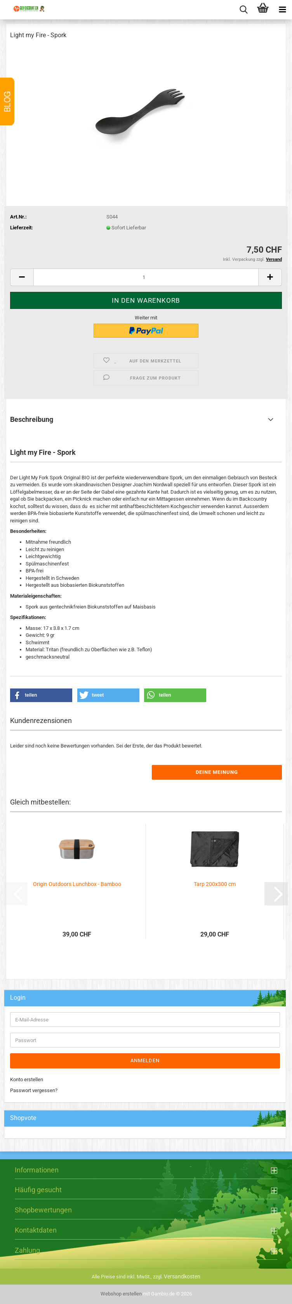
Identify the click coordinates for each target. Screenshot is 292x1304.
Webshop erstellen (121, 1294)
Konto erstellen (26, 1079)
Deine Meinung (217, 772)
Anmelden (145, 1060)
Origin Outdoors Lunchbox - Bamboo (77, 884)
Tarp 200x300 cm (215, 884)
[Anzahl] (146, 277)
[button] (21, 277)
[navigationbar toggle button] (282, 9)
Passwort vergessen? (33, 1090)
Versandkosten (182, 1276)
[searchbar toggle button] (243, 9)
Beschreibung (31, 419)
